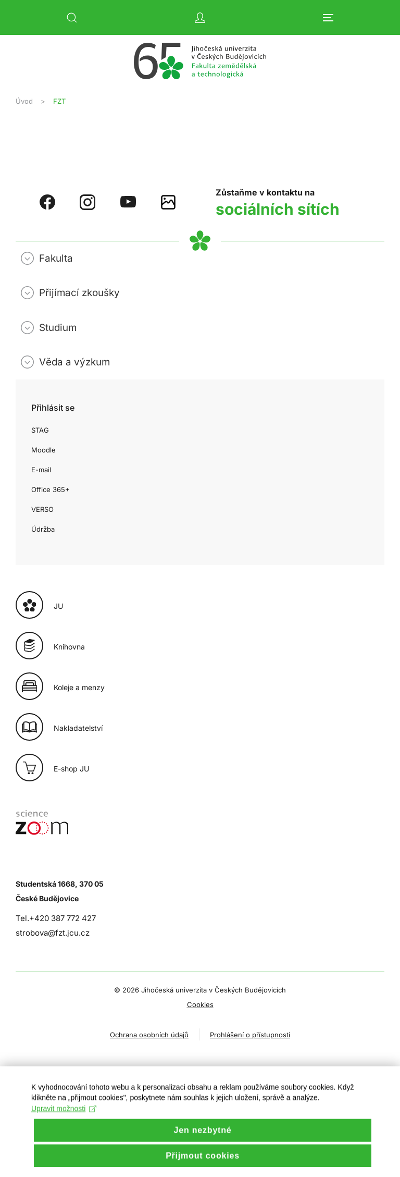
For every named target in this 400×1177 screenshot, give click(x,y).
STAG (40, 430)
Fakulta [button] (56, 258)
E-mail (41, 469)
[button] (72, 17)
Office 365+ (50, 489)
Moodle (43, 450)
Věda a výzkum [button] (74, 362)
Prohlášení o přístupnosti (250, 1035)
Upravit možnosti (63, 1121)
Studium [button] (58, 328)
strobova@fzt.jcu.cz (53, 933)
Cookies (200, 1004)
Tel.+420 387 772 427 (56, 918)
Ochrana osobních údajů (149, 1035)
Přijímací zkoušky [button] (79, 293)
